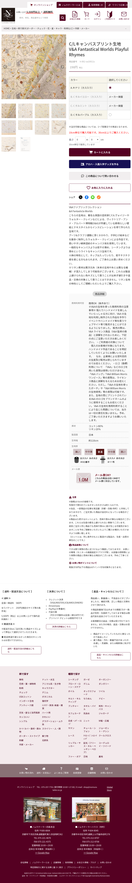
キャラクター (48, 688)
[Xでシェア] (80, 197)
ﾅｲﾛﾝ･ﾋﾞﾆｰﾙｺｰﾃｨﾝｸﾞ (90, 737)
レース (71, 735)
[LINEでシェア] (93, 197)
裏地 (101, 756)
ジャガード (104, 713)
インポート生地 (26, 700)
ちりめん (87, 698)
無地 (21, 679)
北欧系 (45, 740)
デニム (45, 692)
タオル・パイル (89, 707)
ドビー (102, 698)
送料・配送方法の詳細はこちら (21, 650)
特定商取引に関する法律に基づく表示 (46, 867)
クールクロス (105, 735)
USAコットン (25, 696)
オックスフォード (89, 693)
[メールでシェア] (99, 197)
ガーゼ (86, 679)
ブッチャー (73, 705)
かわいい (46, 716)
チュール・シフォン (89, 730)
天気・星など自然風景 (29, 712)
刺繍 (21, 740)
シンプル (23, 721)
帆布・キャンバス (105, 707)
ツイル (102, 691)
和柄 (21, 688)
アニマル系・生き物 (51, 683)
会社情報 (24, 862)
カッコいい (24, 716)
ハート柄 (46, 712)
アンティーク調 (26, 705)
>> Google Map (42, 852)
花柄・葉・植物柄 (27, 683)
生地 (14, 28)
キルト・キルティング (74, 700)
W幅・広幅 (104, 720)
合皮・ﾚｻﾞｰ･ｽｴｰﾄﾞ (75, 722)
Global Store (110, 788)
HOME (7, 28)
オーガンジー (105, 679)
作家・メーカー (82, 28)
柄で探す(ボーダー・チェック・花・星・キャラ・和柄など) (45, 28)
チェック (23, 692)
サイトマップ (96, 867)
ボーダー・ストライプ (29, 735)
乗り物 (45, 735)
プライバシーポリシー (76, 867)
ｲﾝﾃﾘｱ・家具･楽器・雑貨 (52, 707)
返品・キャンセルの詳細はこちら (110, 656)
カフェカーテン (74, 715)
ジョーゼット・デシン (104, 730)
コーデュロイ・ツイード (105, 744)
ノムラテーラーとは (40, 862)
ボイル (71, 691)
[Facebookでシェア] (86, 197)
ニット (86, 720)
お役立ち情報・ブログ (86, 862)
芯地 (85, 756)
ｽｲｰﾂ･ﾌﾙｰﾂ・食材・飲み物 (30, 730)
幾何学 (45, 700)
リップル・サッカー (74, 744)
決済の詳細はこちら (61, 626)
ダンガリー (104, 683)
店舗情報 (57, 862)
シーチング (73, 679)
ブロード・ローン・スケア (74, 685)
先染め (86, 713)
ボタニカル (47, 696)
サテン (71, 728)
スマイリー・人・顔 (51, 728)
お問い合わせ (105, 862)
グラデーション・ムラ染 (52, 723)
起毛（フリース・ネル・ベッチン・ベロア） (89, 747)
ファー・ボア (74, 756)
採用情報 (69, 862)
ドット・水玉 (48, 679)
